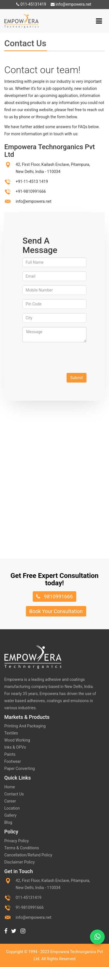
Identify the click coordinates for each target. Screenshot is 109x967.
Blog (8, 822)
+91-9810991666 (31, 191)
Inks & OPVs (15, 747)
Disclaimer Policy (19, 862)
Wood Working (17, 740)
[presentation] (65, 358)
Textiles (11, 733)
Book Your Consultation (56, 611)
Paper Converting (19, 768)
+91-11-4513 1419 (32, 181)
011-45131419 (31, 4)
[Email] (54, 276)
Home (9, 787)
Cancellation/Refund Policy (28, 855)
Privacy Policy (16, 841)
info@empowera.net (71, 4)
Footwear (12, 761)
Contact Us (14, 794)
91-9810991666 (30, 907)
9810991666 (54, 596)
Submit (76, 377)
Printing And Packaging (25, 726)
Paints (9, 754)
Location (12, 808)
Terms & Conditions (21, 848)
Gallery (10, 815)
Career (10, 801)
